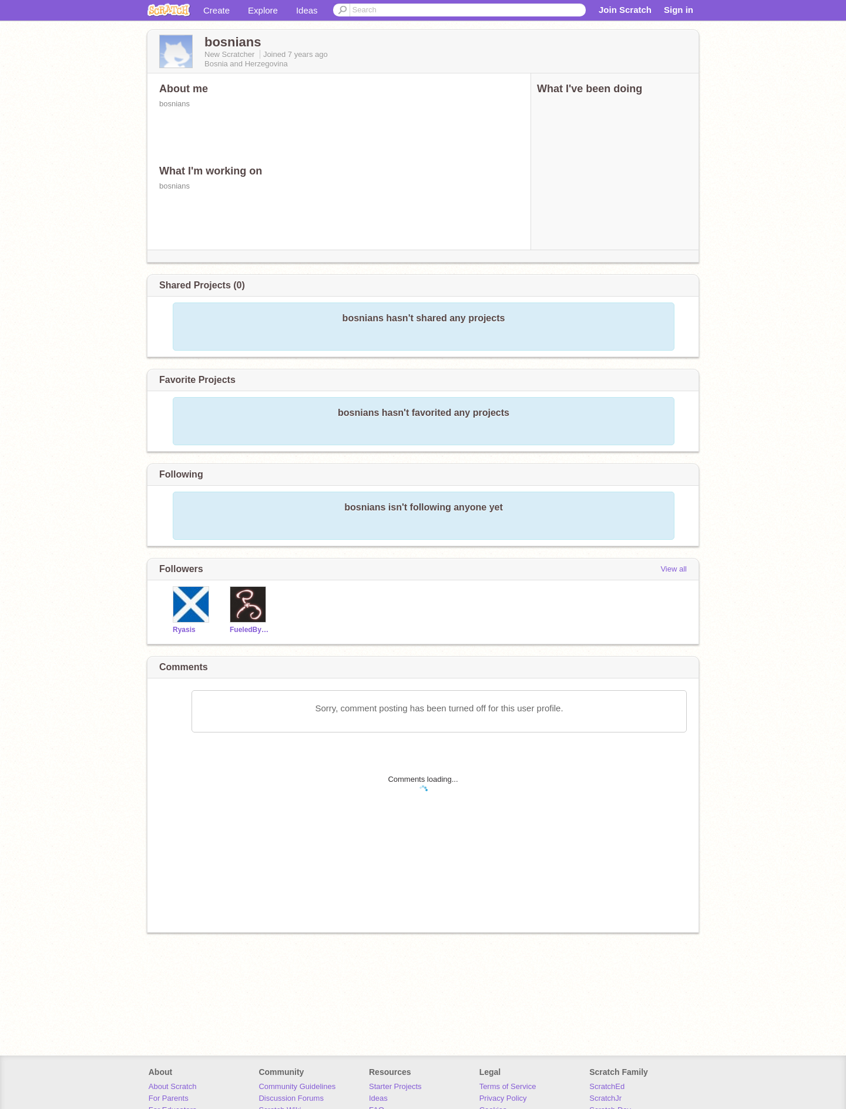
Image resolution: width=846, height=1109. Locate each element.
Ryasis (184, 630)
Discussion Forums (291, 1098)
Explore (263, 10)
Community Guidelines (296, 1086)
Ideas (307, 10)
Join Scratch (625, 10)
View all (673, 568)
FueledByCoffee (249, 630)
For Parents (169, 1098)
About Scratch (173, 1086)
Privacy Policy (503, 1098)
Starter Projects (395, 1086)
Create (216, 10)
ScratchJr (605, 1098)
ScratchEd (607, 1086)
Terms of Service (507, 1086)
